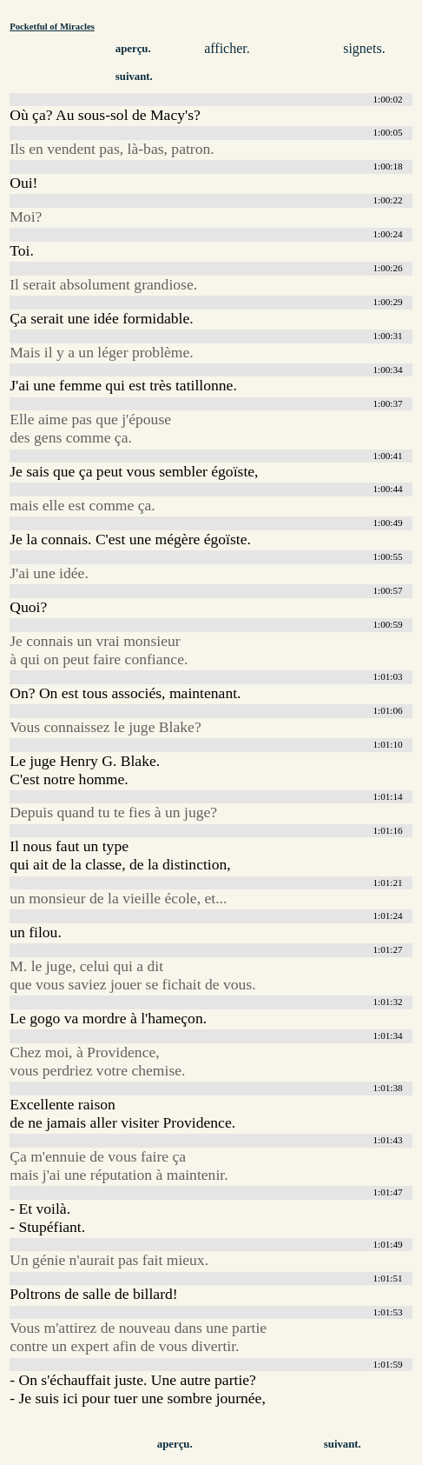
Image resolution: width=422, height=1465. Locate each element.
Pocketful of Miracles (52, 26)
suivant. (134, 76)
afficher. (227, 48)
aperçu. (133, 49)
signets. (364, 48)
